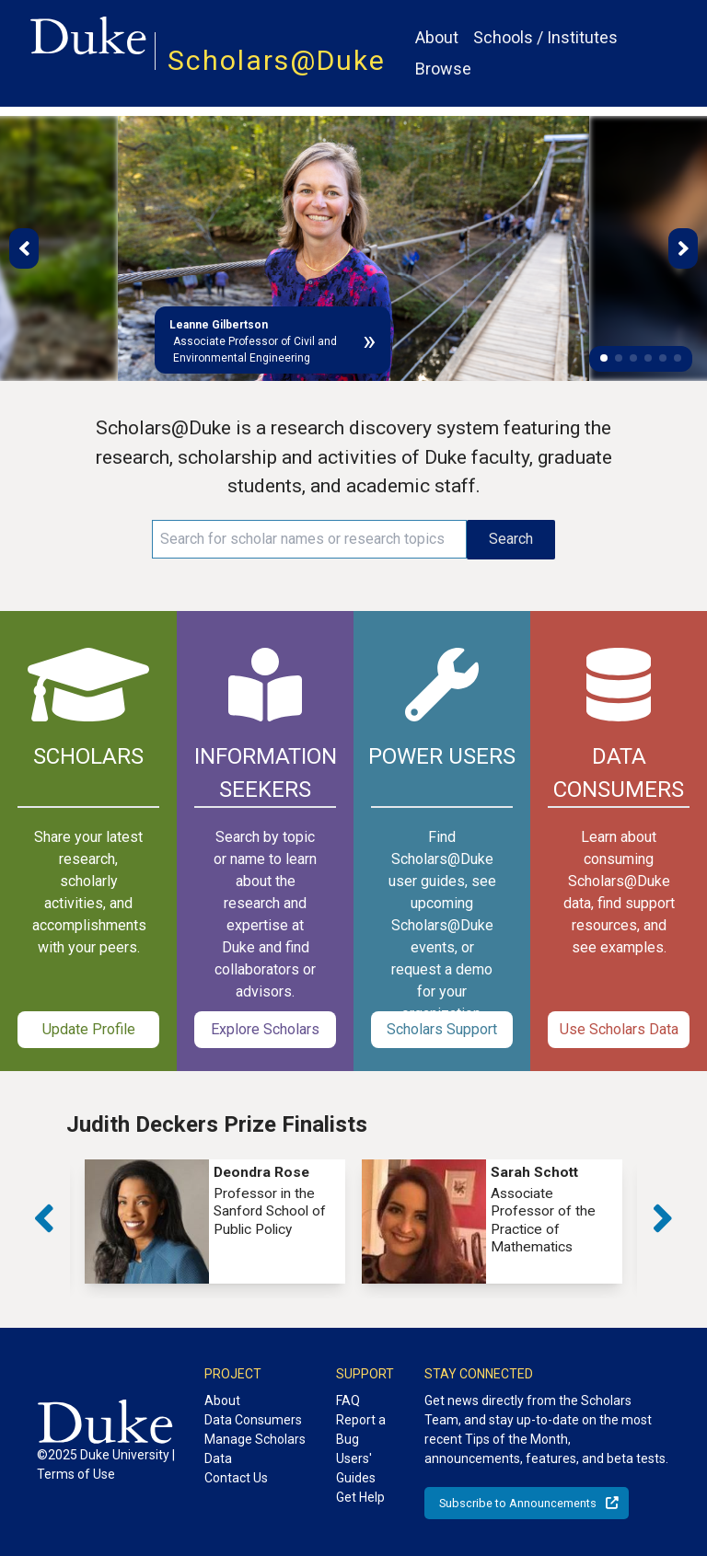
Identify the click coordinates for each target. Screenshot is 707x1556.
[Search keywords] (309, 539)
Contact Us (236, 1477)
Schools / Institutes (545, 37)
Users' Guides (356, 1468)
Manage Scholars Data (255, 1449)
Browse (443, 68)
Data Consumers (253, 1419)
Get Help (360, 1497)
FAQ (348, 1400)
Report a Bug (361, 1429)
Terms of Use (76, 1474)
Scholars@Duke (277, 60)
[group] (215, 1221)
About (436, 37)
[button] (604, 358)
